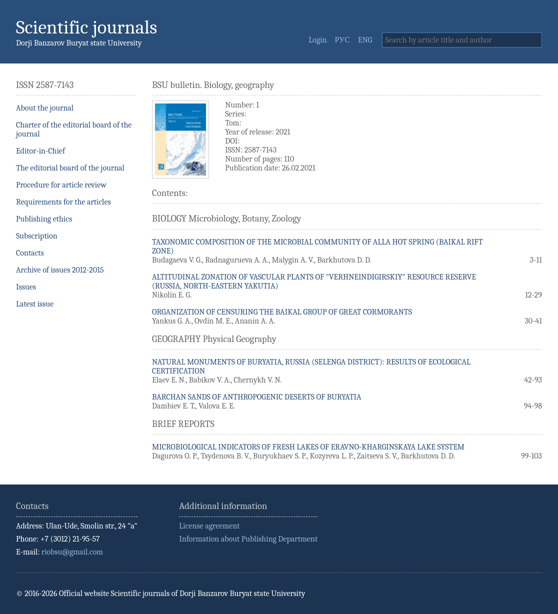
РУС (342, 40)
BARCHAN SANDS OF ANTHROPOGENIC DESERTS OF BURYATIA (257, 397)
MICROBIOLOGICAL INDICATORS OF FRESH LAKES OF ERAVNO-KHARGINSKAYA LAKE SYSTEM (308, 447)
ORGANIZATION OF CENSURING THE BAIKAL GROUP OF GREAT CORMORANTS (282, 312)
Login (317, 40)
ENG (365, 40)
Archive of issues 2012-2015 (60, 270)
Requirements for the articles (63, 202)
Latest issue (35, 304)
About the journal (45, 108)
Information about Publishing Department (248, 539)
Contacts (30, 253)
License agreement (209, 526)
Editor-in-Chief (40, 151)
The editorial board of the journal (70, 168)
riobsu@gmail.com (72, 552)
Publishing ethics (44, 219)
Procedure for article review (61, 185)
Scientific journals (86, 27)
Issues (26, 287)
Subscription (37, 236)
